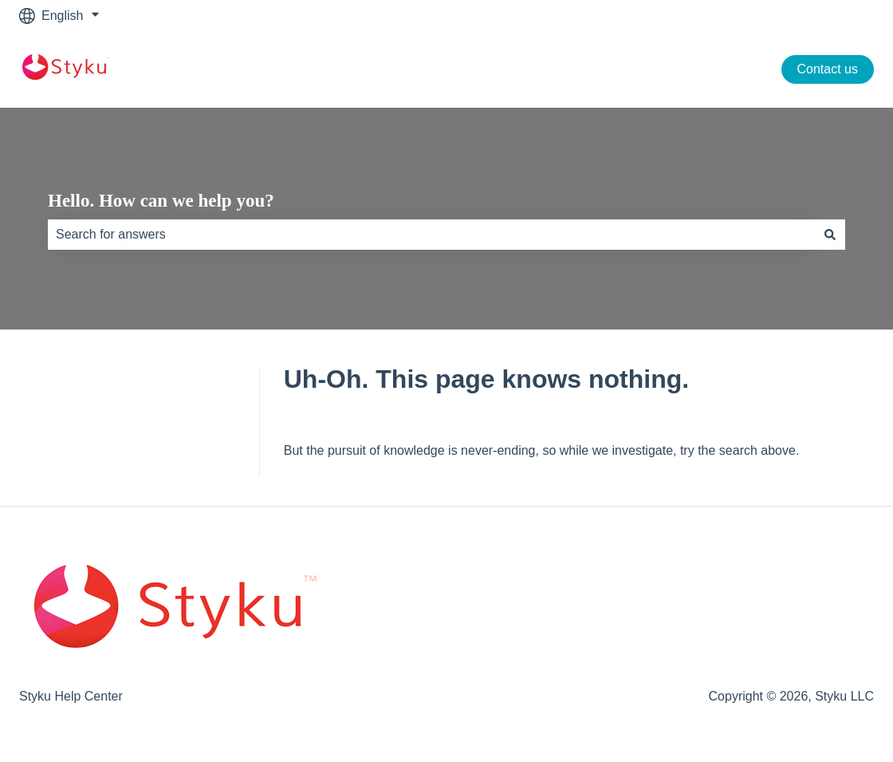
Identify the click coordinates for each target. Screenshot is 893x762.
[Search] (830, 234)
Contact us (827, 69)
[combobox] (431, 234)
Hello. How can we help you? (161, 201)
